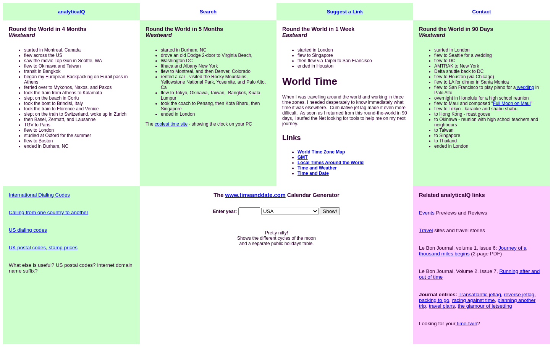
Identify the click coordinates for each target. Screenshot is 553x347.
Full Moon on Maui (512, 103)
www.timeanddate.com (255, 195)
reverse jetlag (519, 294)
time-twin (466, 323)
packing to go (434, 300)
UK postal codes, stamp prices (43, 247)
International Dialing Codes (39, 195)
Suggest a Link (345, 12)
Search (208, 12)
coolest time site (171, 124)
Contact (481, 12)
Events (427, 213)
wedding (525, 87)
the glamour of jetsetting (485, 306)
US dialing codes (28, 230)
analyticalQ (71, 12)
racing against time (473, 300)
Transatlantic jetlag (479, 294)
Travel (426, 230)
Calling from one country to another (48, 212)
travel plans (442, 306)
